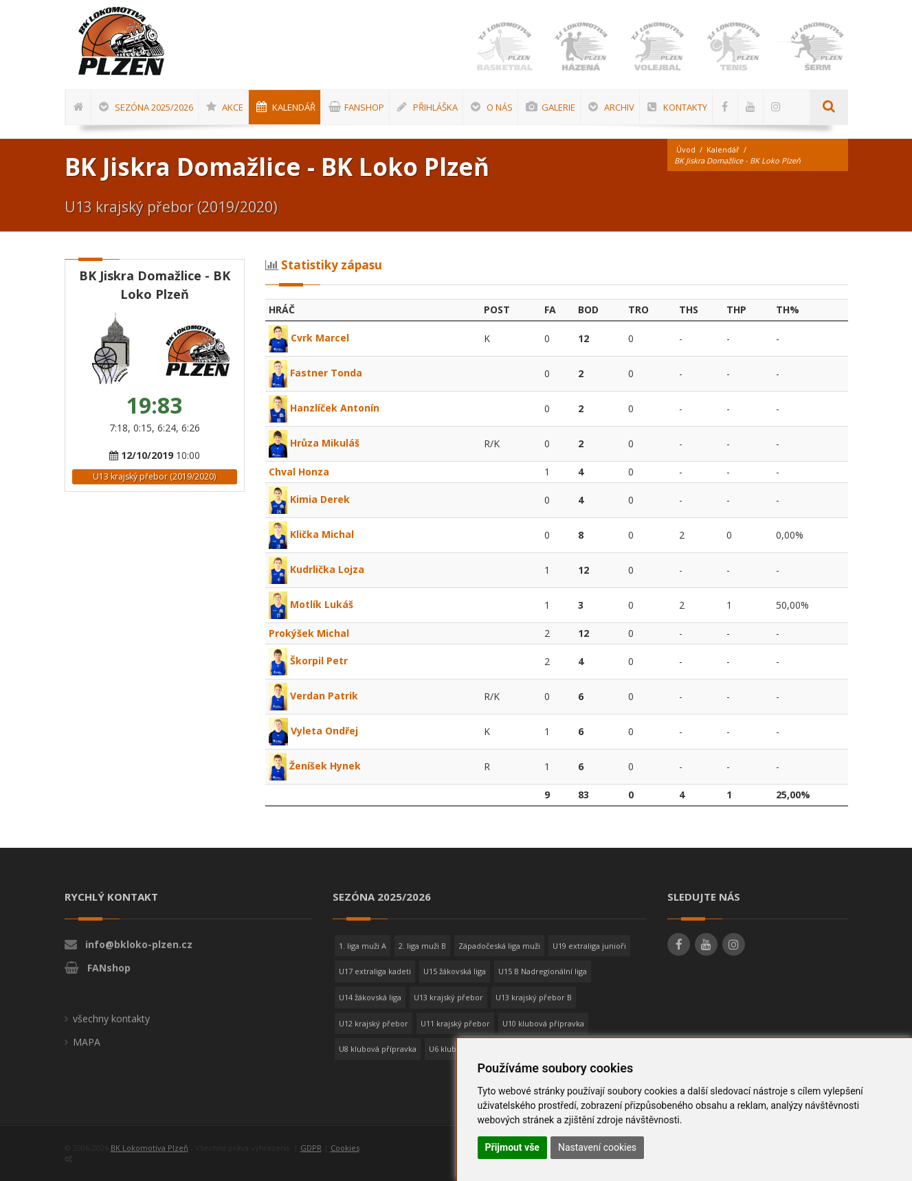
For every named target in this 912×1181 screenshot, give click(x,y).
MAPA (86, 1041)
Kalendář (723, 149)
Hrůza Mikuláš (314, 442)
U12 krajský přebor (373, 1023)
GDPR (311, 1148)
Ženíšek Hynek (315, 765)
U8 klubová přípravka (377, 1049)
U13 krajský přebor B (534, 997)
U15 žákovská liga (454, 971)
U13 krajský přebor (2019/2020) (154, 476)
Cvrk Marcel (309, 337)
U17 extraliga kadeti (375, 971)
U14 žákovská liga (370, 997)
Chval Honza (299, 471)
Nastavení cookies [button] (597, 1147)
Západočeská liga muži (499, 946)
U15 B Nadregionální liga (542, 971)
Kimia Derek (309, 499)
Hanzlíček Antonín (324, 407)
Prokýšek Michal (309, 633)
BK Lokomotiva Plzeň (149, 1148)
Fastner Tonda (315, 372)
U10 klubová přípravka (543, 1023)
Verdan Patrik (313, 695)
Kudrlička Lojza (316, 569)
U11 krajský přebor (455, 1023)
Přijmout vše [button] (512, 1147)
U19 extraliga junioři (589, 946)
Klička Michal (311, 534)
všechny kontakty (111, 1018)
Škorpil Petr (308, 660)
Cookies (345, 1148)
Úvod (686, 149)
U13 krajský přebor (448, 997)
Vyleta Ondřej (313, 730)
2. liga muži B (422, 946)
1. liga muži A (362, 946)
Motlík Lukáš (311, 604)
